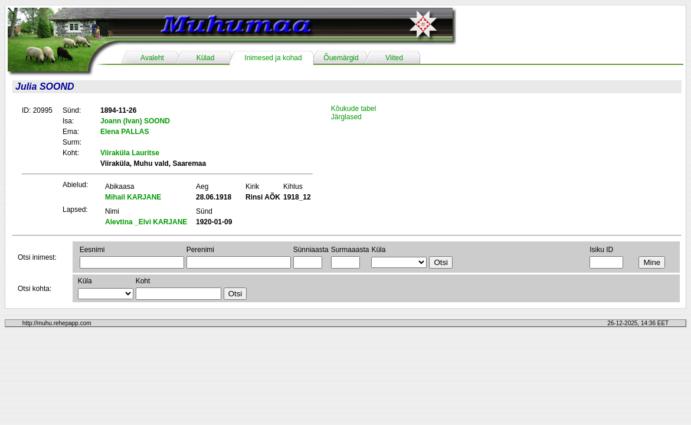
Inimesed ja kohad (273, 58)
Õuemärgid (340, 58)
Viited (394, 58)
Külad (206, 58)
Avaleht (152, 58)
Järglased (346, 117)
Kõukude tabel (353, 108)
